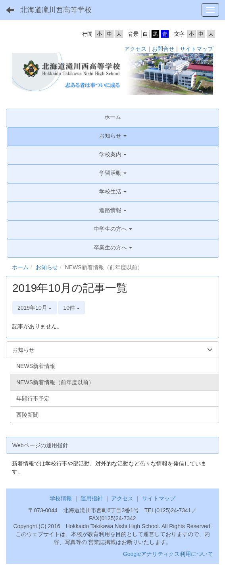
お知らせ (47, 267)
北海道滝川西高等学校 (56, 10)
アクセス (135, 49)
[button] (113, 136)
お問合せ (163, 49)
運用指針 (91, 498)
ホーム (20, 267)
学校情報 (61, 498)
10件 (71, 308)
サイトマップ (196, 49)
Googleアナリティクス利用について (168, 554)
